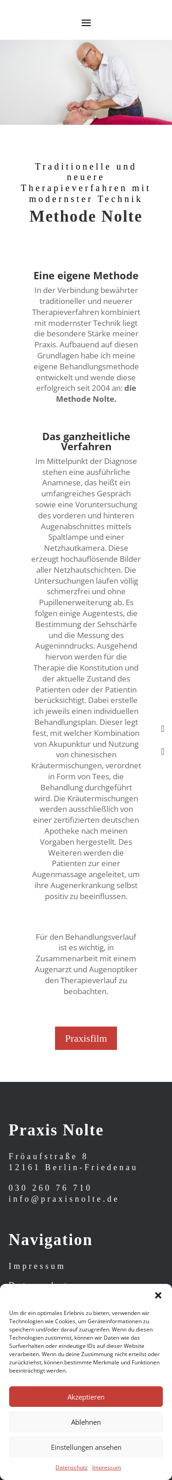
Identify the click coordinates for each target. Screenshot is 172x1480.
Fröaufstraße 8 (49, 1156)
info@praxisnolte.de (64, 1198)
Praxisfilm (86, 1038)
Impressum (106, 1467)
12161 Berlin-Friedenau (73, 1167)
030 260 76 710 (51, 1188)
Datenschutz (71, 1467)
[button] (158, 1295)
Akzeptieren (86, 1396)
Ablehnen (86, 1422)
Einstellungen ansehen (86, 1447)
